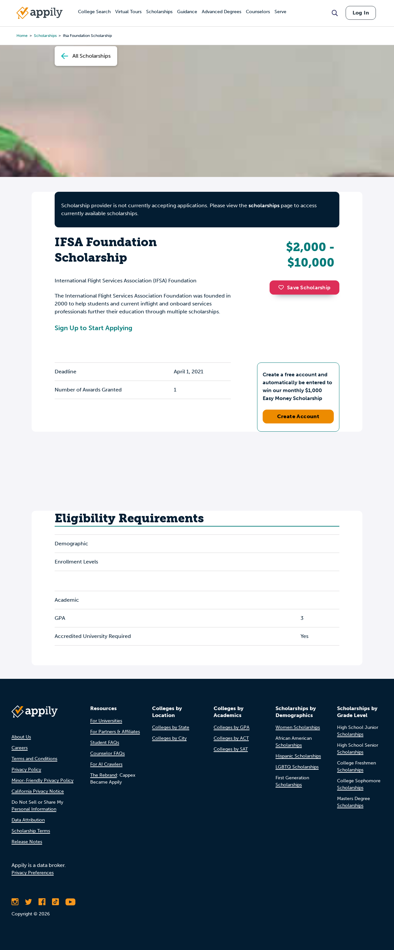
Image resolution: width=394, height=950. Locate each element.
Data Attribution (28, 820)
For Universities (106, 721)
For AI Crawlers (106, 764)
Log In (361, 13)
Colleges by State (170, 727)
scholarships (264, 205)
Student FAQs (104, 742)
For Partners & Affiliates (115, 731)
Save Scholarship (304, 287)
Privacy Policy (26, 769)
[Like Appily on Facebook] (42, 902)
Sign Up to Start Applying (93, 328)
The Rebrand (103, 775)
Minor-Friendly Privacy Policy (42, 780)
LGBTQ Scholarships (297, 767)
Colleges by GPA (232, 727)
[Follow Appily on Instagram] (15, 902)
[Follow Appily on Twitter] (28, 902)
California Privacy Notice (38, 791)
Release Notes (27, 842)
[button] (282, 287)
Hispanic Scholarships (298, 756)
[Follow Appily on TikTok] (55, 902)
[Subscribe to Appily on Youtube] (70, 902)
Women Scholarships (298, 727)
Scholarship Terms (31, 831)
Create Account (298, 416)
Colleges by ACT (231, 738)
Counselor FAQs (107, 753)
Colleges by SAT (231, 749)
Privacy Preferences (33, 873)
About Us (21, 737)
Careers (20, 748)
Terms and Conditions (34, 759)
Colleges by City (169, 738)
